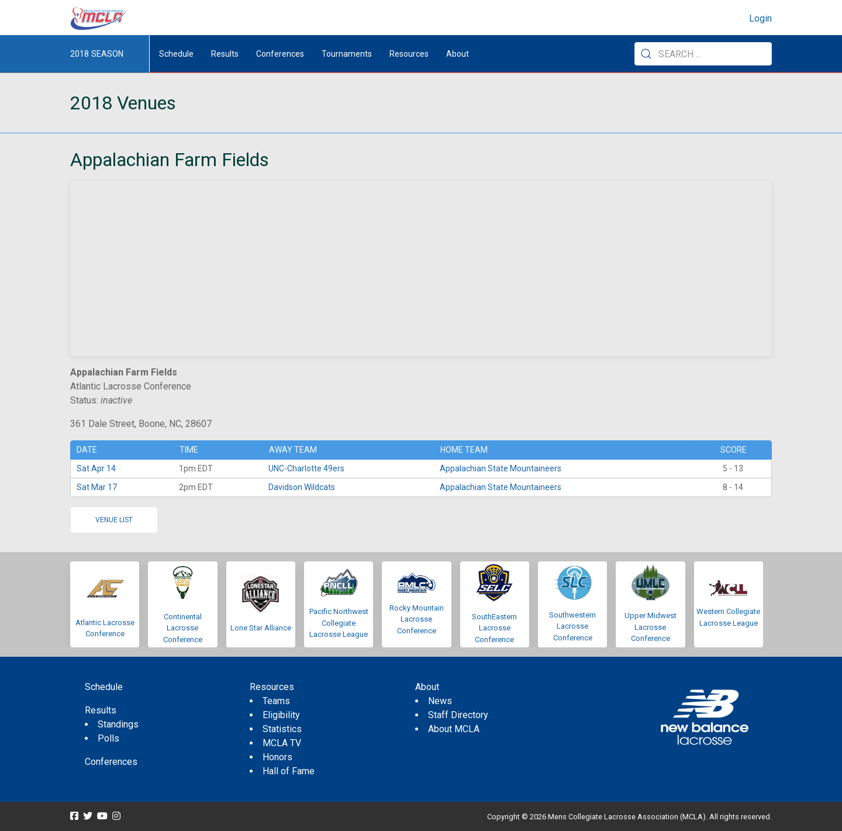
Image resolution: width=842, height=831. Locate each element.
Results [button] (225, 53)
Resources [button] (409, 53)
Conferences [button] (280, 53)
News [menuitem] (440, 700)
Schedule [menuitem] (176, 53)
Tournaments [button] (347, 53)
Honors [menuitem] (277, 757)
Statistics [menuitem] (282, 729)
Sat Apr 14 (96, 468)
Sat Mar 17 (97, 487)
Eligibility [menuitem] (281, 714)
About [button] (457, 53)
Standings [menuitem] (118, 724)
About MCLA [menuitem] (453, 729)
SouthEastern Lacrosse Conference (494, 628)
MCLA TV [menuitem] (282, 743)
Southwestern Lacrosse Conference (572, 626)
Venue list (114, 520)
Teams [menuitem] (276, 700)
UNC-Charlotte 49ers (306, 468)
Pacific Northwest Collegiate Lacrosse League (338, 623)
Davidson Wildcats (301, 487)
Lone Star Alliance (260, 627)
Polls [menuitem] (108, 738)
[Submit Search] (646, 53)
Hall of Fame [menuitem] (289, 771)
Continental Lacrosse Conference (182, 628)
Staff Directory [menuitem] (458, 714)
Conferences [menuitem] (111, 761)
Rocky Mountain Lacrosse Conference (416, 619)
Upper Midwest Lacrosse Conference (650, 627)
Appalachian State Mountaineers (500, 468)
